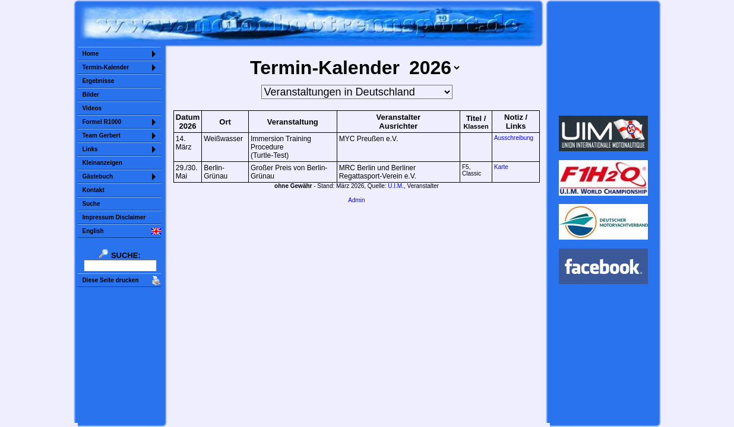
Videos (92, 108)
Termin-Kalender (106, 67)
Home (91, 53)
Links (90, 149)
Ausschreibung (513, 138)
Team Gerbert (102, 135)
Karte (501, 167)
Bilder (91, 94)
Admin (356, 200)
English (93, 231)
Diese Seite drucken (111, 280)
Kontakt (94, 190)
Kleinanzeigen (102, 163)
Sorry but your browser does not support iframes (603, 58)
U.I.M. (396, 186)
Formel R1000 (102, 122)
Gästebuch (98, 176)
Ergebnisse (99, 81)
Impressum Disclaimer (114, 217)
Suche (91, 203)
